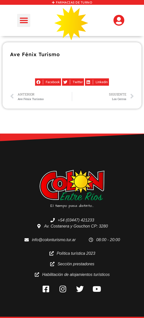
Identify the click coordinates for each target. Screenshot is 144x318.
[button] (24, 20)
